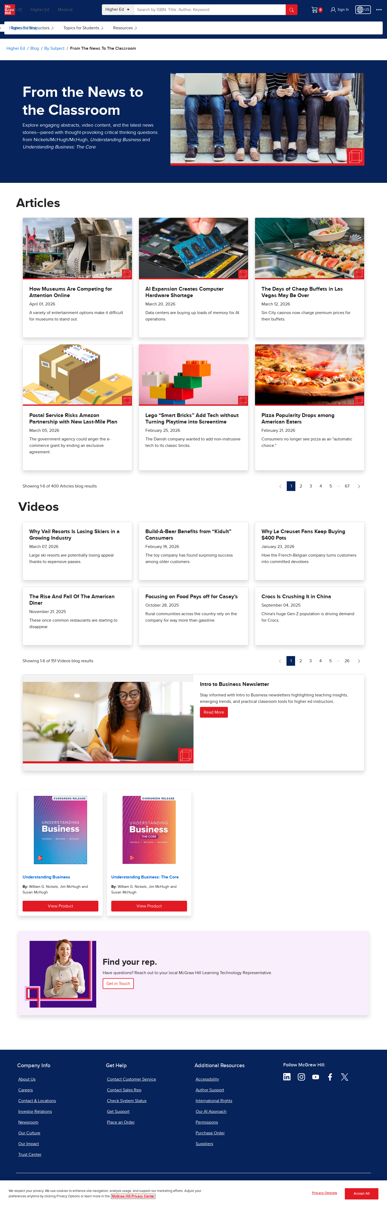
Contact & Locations (37, 1101)
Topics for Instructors (100, 28)
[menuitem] (56, 28)
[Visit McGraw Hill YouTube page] (315, 1076)
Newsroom (28, 1122)
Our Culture (29, 1133)
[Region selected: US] (363, 9)
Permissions (207, 1122)
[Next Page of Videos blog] (359, 661)
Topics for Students (152, 28)
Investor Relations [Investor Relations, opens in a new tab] (35, 1111)
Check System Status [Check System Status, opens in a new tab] (126, 1101)
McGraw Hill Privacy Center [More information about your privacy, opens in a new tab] (133, 1196)
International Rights (214, 1101)
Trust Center (29, 1154)
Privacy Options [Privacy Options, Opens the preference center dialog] (324, 1193)
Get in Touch (118, 983)
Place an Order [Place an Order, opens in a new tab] (121, 1122)
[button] (339, 9)
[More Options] (379, 9)
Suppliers (204, 1144)
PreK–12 (29, 10)
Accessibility (207, 1079)
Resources (193, 28)
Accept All (362, 1194)
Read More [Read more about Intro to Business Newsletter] (214, 712)
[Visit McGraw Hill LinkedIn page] (287, 1076)
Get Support (118, 1111)
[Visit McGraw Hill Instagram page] (301, 1076)
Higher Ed (54, 10)
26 (348, 660)
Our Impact (28, 1144)
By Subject (57, 28)
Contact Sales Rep (124, 1090)
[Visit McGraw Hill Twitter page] (344, 1076)
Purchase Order (210, 1133)
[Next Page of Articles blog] (359, 486)
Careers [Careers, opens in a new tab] (25, 1090)
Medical (79, 10)
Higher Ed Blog (23, 28)
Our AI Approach (211, 1111)
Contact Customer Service (131, 1079)
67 (349, 485)
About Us (26, 1079)
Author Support (210, 1090)
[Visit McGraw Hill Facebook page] (330, 1076)
